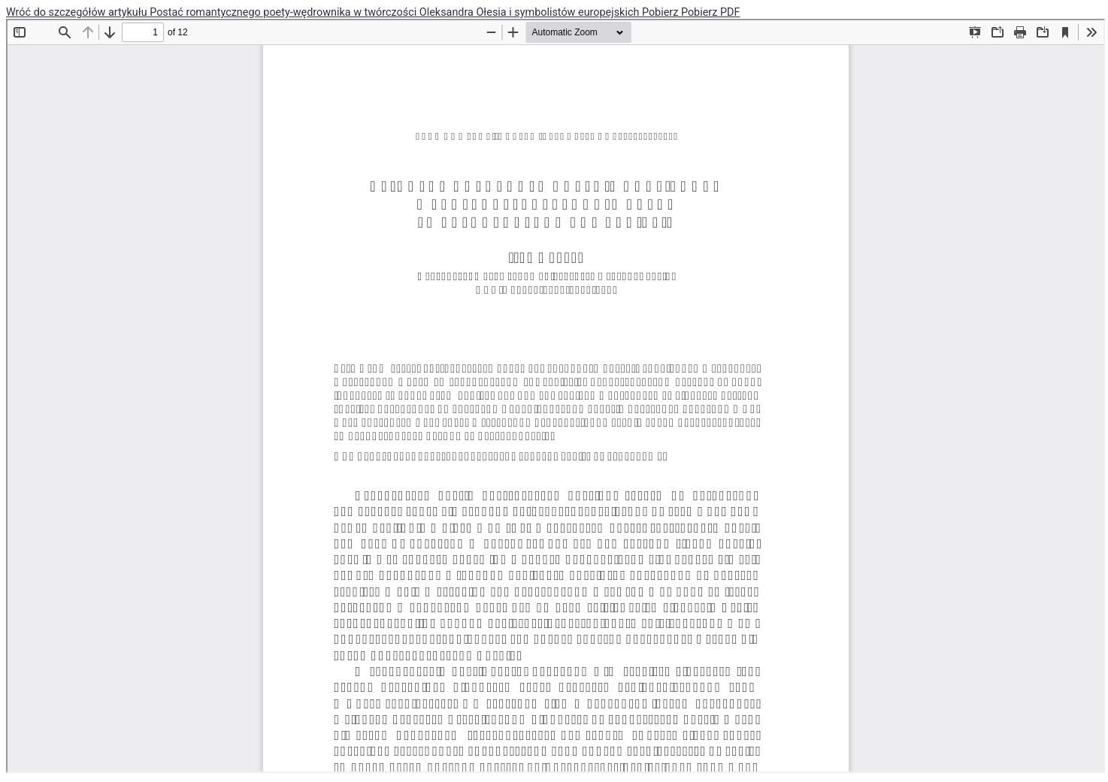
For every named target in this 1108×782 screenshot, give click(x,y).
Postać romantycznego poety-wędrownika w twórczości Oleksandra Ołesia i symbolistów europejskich (396, 12)
